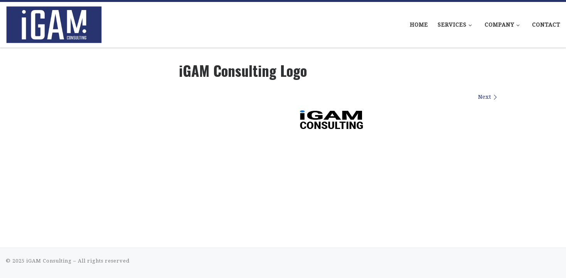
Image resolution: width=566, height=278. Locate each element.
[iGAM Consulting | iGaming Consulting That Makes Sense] (54, 22)
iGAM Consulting (49, 261)
